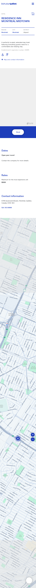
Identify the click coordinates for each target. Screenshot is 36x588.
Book (18, 132)
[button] (18, 438)
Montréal (4, 32)
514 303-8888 (7, 207)
